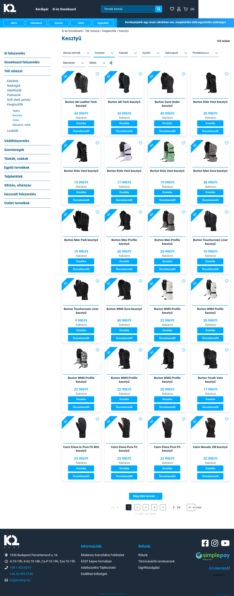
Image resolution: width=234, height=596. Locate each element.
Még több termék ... (145, 496)
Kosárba (81, 121)
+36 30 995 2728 (21, 574)
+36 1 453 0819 (20, 567)
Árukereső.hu (219, 575)
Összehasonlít (81, 129)
